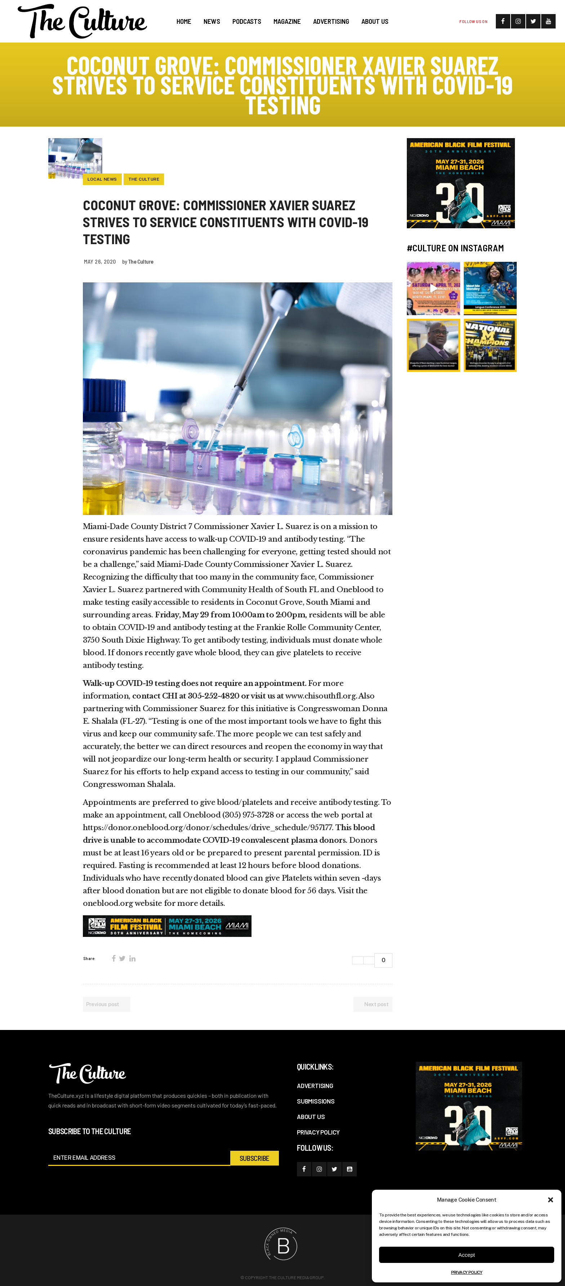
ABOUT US (311, 1116)
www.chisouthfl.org (320, 696)
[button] (550, 1199)
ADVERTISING (315, 1085)
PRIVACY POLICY (466, 1272)
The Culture (140, 261)
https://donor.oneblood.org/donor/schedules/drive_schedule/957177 (207, 827)
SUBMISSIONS (316, 1101)
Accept (466, 1255)
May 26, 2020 (100, 261)
